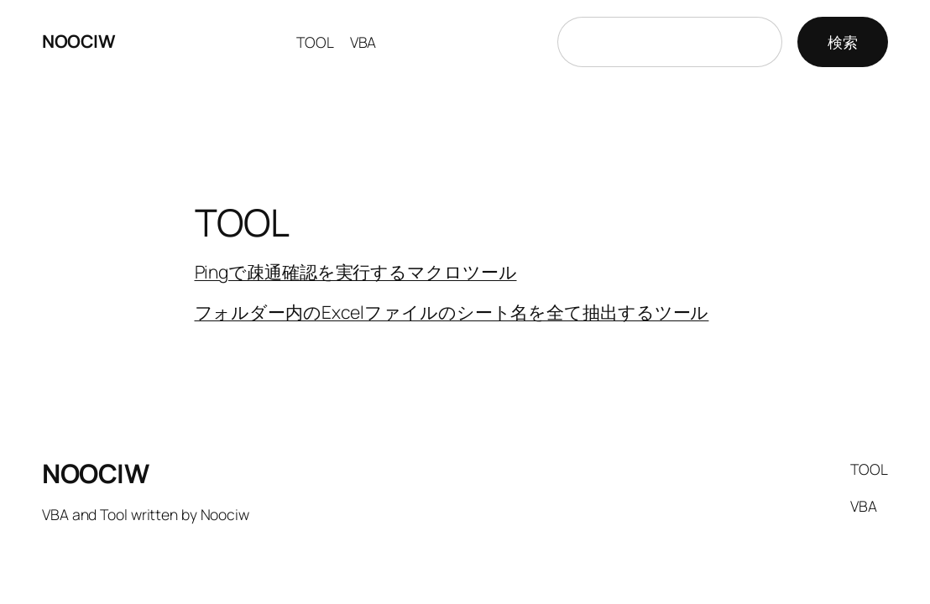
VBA (363, 42)
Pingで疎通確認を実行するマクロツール (356, 272)
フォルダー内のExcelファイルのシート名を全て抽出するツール (452, 312)
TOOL (315, 42)
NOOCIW (78, 41)
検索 (843, 42)
